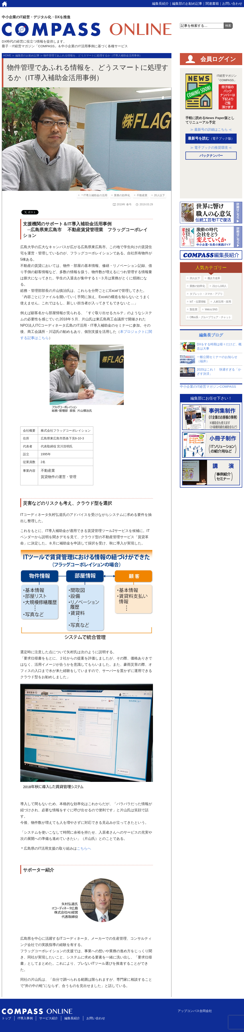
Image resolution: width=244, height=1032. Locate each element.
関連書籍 (212, 3)
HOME (7, 55)
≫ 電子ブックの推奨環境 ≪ (211, 147)
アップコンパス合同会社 (195, 1011)
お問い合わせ (232, 3)
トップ (6, 1018)
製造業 (193, 309)
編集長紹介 (160, 3)
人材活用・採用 (222, 301)
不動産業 (142, 195)
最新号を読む (211, 138)
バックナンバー (211, 155)
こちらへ (84, 848)
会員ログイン (218, 59)
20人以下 (159, 195)
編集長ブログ (211, 335)
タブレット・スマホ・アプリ (206, 293)
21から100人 (219, 286)
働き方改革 (213, 278)
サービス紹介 (48, 1018)
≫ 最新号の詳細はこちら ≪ (211, 129)
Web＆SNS (211, 309)
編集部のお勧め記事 (187, 3)
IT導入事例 (25, 1018)
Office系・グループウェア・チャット (210, 317)
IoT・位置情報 (198, 301)
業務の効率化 (122, 195)
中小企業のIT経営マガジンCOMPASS (208, 386)
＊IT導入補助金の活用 (94, 195)
